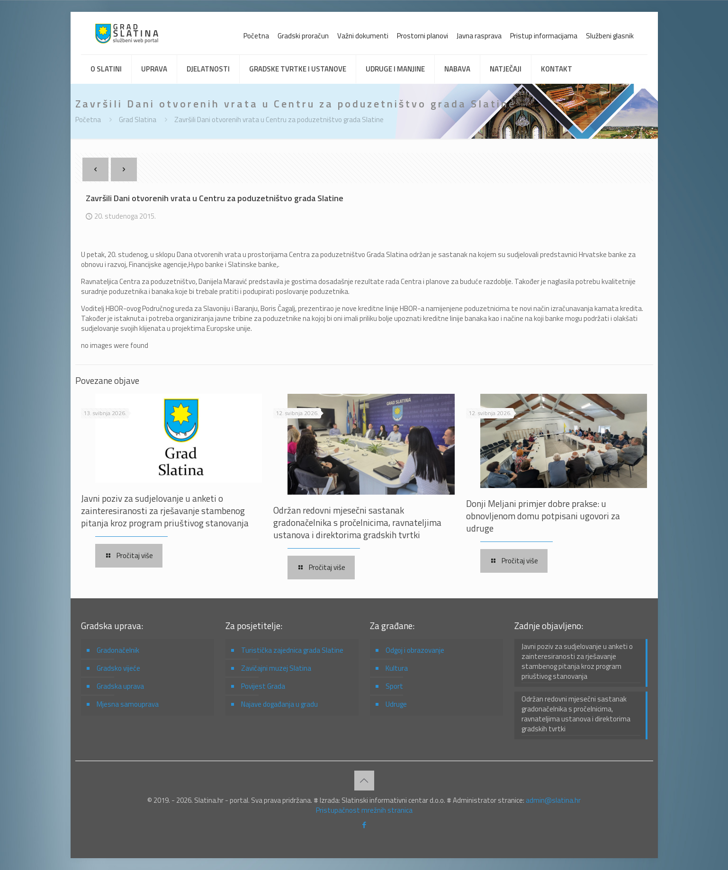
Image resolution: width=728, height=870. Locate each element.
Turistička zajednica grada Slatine (292, 650)
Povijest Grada (263, 686)
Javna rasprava (479, 35)
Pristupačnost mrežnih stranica (364, 810)
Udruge (396, 704)
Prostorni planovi (422, 35)
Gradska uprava (120, 686)
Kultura (397, 668)
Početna (256, 35)
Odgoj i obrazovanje (415, 650)
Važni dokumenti (362, 35)
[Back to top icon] (364, 780)
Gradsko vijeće (118, 668)
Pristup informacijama (543, 35)
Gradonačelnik (118, 650)
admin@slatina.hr (553, 800)
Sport (394, 686)
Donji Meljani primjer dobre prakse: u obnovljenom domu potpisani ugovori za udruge (543, 516)
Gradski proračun (303, 35)
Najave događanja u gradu (279, 704)
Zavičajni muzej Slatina (276, 668)
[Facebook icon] (364, 824)
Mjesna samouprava (128, 704)
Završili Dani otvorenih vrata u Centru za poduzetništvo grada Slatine (279, 119)
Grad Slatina (137, 119)
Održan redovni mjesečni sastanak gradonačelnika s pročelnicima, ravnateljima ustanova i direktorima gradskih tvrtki (357, 522)
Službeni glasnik (610, 35)
